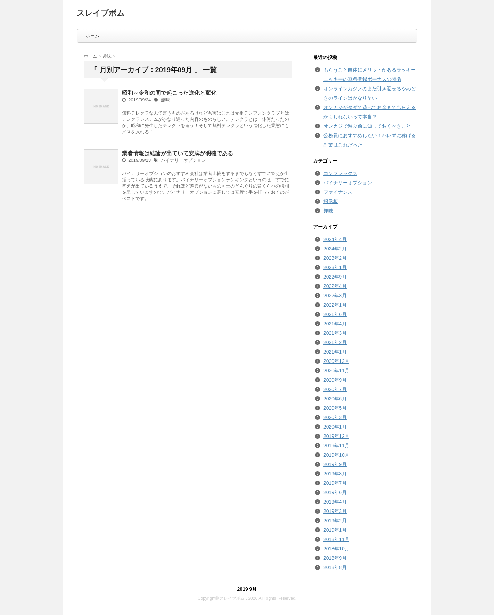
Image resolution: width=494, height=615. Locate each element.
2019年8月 (335, 473)
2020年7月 (335, 389)
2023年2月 (335, 258)
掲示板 (330, 201)
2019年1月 (335, 530)
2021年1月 (335, 352)
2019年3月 (335, 511)
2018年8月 (335, 567)
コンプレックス (340, 173)
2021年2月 (335, 342)
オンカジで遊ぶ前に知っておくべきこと (367, 126)
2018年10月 (336, 548)
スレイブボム (101, 13)
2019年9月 (335, 464)
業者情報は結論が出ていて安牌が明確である (177, 153)
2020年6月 (335, 398)
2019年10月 (336, 455)
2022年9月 (335, 277)
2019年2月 (335, 520)
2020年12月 (336, 361)
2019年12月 (336, 436)
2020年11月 (336, 370)
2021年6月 (335, 314)
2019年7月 (335, 483)
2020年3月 (335, 417)
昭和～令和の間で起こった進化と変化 (169, 93)
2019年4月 (335, 502)
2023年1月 (335, 267)
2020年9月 (335, 380)
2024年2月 (335, 248)
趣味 (165, 99)
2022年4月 (335, 286)
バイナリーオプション (183, 160)
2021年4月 (335, 323)
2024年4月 (335, 239)
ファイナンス (338, 192)
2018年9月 (335, 558)
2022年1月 (335, 305)
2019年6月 (335, 492)
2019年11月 (336, 445)
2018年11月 (336, 539)
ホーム (92, 35)
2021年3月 (335, 333)
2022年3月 (335, 295)
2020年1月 (335, 427)
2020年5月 (335, 408)
